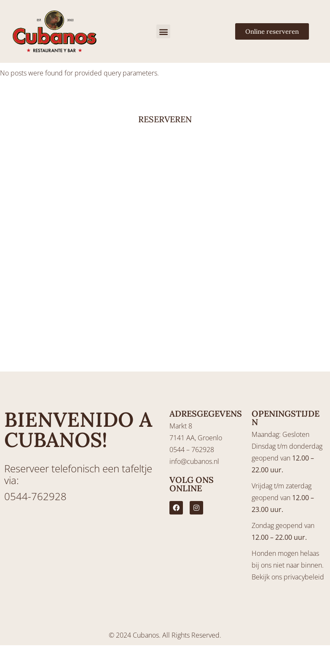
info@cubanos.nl (194, 461)
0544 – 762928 (191, 449)
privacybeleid (304, 577)
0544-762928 (35, 496)
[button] (163, 31)
